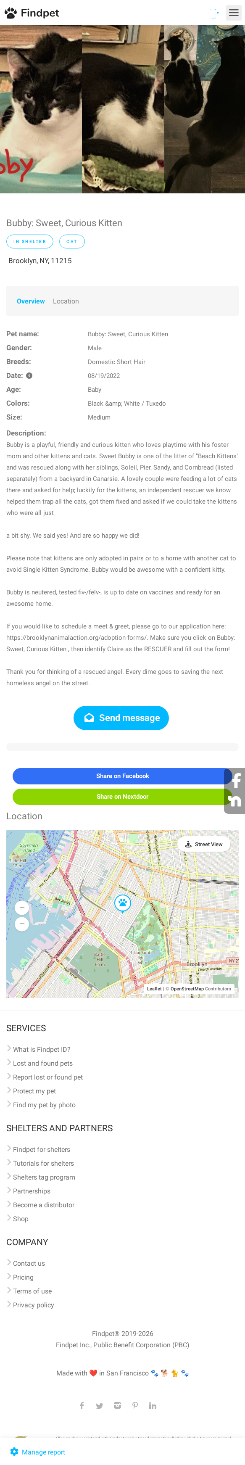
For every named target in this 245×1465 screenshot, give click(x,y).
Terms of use (32, 1291)
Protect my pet (34, 1091)
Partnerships (31, 1191)
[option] (41, 109)
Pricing (23, 1277)
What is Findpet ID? (42, 1049)
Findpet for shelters (41, 1150)
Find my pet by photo (44, 1105)
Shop (21, 1219)
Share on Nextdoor (122, 796)
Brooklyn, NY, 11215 (40, 260)
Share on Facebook (122, 776)
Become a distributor (43, 1205)
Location (66, 301)
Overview (31, 301)
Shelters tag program (44, 1177)
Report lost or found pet (48, 1077)
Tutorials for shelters (43, 1163)
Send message (121, 718)
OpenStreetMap (187, 989)
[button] (116, 894)
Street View (209, 844)
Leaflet (154, 989)
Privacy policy (33, 1305)
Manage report (36, 1452)
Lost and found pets (43, 1063)
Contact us (29, 1263)
